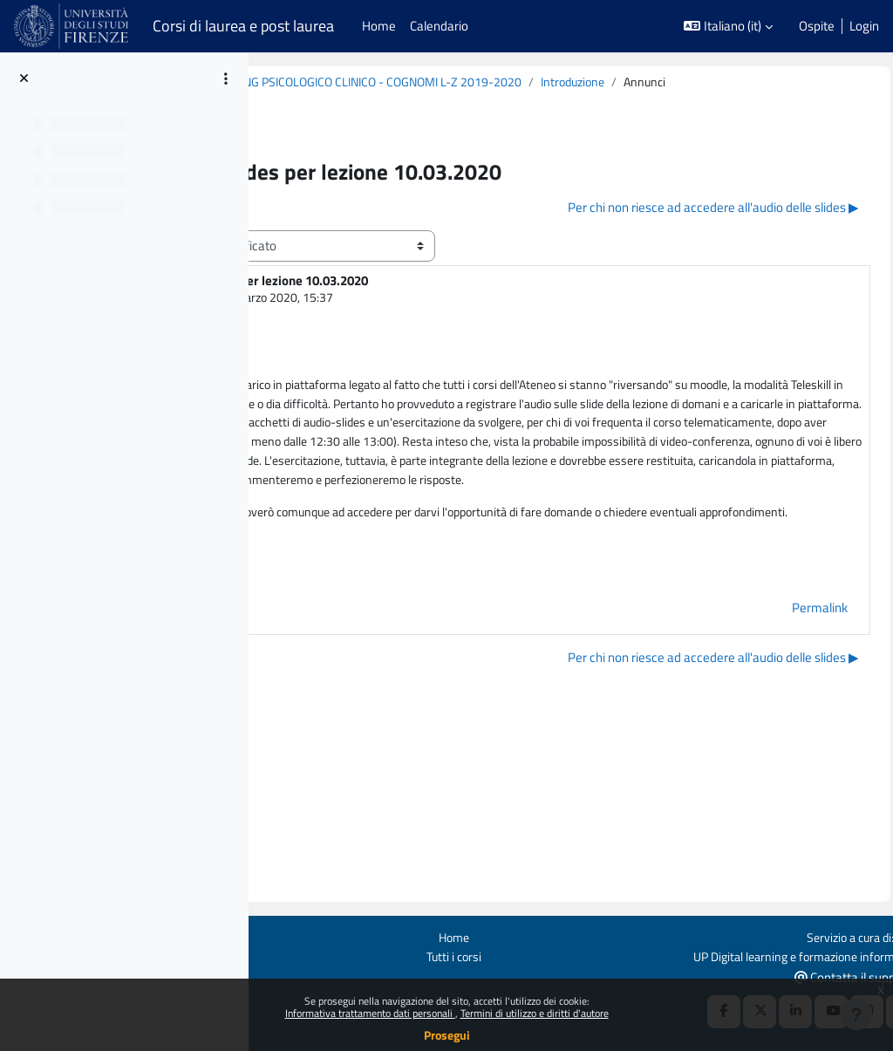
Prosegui (447, 1035)
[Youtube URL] (791, 971)
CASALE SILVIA (389, 318)
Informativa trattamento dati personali (370, 1013)
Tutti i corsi (557, 916)
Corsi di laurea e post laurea (243, 26)
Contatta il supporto (817, 936)
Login (864, 26)
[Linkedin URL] (756, 971)
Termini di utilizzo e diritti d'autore (534, 1013)
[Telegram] (863, 971)
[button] (728, 26)
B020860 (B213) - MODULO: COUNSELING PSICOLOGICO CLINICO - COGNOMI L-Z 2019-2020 (537, 82)
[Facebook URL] (684, 971)
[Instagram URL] (827, 971)
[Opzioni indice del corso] (226, 78)
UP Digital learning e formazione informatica (758, 916)
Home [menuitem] (379, 26)
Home (557, 896)
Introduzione (337, 102)
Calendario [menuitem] (439, 26)
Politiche (257, 916)
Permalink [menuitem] (780, 730)
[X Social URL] (720, 971)
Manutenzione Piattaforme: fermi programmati (326, 965)
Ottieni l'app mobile (286, 935)
